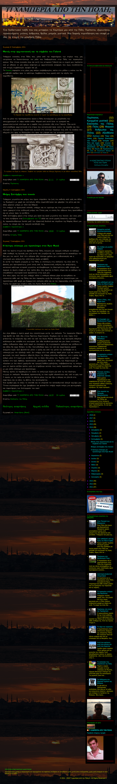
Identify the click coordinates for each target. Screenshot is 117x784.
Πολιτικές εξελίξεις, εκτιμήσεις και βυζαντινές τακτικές (103, 373)
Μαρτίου (94, 471)
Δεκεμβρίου (95, 430)
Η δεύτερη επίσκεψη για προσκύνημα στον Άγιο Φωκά (31, 245)
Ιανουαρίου (95, 477)
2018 (91, 415)
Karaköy (9, 70)
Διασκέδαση (91, 147)
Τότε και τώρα (93, 143)
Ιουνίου (94, 462)
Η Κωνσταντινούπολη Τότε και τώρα (100, 162)
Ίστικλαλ (108, 143)
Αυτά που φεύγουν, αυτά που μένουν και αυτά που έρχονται (104, 644)
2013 (91, 481)
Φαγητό (109, 126)
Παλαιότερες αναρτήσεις (69, 406)
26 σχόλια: (61, 395)
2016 (91, 421)
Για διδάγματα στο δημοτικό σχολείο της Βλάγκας (104, 681)
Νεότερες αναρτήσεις (14, 406)
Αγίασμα (96, 136)
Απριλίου (94, 468)
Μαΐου (93, 465)
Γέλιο (91, 150)
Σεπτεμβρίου (96, 439)
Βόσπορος (107, 145)
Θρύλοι (102, 147)
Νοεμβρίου (95, 433)
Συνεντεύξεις (96, 152)
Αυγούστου (95, 455)
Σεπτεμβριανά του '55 (32, 218)
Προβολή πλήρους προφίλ (96, 733)
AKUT (89, 152)
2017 (91, 418)
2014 (91, 427)
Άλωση (97, 149)
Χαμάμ (104, 152)
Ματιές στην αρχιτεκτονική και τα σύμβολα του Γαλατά (32, 51)
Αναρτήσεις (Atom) (21, 412)
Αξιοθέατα (108, 132)
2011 (91, 487)
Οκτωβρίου (95, 436)
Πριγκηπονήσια (108, 149)
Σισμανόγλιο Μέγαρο (104, 150)
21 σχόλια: (61, 180)
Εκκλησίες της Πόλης (18, 399)
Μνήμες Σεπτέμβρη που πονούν (19, 194)
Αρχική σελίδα (41, 406)
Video (20, 235)
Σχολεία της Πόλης (93, 145)
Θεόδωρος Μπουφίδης (101, 165)
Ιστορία (13, 235)
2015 (91, 424)
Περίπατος (14, 183)
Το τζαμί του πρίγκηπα (105, 627)
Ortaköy (53, 284)
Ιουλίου (94, 458)
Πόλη (95, 126)
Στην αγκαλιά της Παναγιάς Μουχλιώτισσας (103, 393)
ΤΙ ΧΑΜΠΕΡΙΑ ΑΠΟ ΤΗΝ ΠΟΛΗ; (100, 730)
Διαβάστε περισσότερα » (13, 175)
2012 (91, 484)
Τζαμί (107, 136)
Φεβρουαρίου (96, 474)
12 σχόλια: (61, 231)
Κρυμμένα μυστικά (97, 120)
